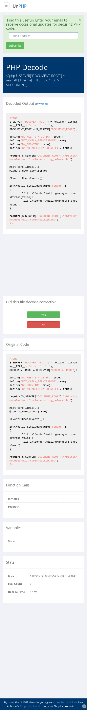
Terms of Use (69, 702)
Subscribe (15, 46)
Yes (43, 315)
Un (20, 6)
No (43, 325)
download (41, 104)
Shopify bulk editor (31, 706)
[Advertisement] (37, 266)
